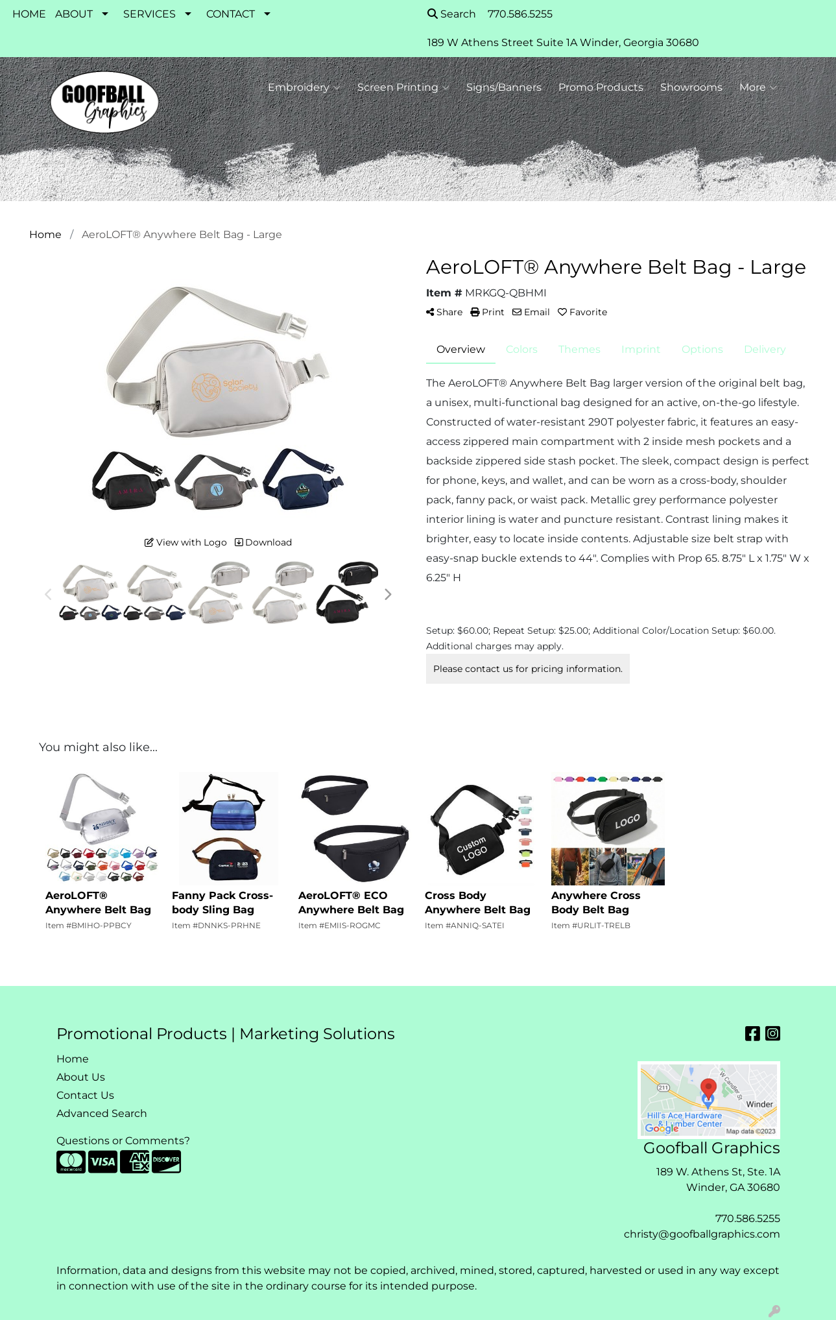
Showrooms (691, 87)
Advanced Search (101, 1113)
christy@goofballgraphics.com (702, 1234)
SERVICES (149, 14)
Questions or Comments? (123, 1140)
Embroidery (304, 87)
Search (451, 14)
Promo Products (600, 87)
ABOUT (74, 14)
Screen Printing (403, 87)
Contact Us (85, 1095)
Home (72, 1059)
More (758, 87)
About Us (80, 1077)
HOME (29, 14)
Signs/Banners (504, 87)
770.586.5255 (747, 1218)
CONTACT (230, 14)
